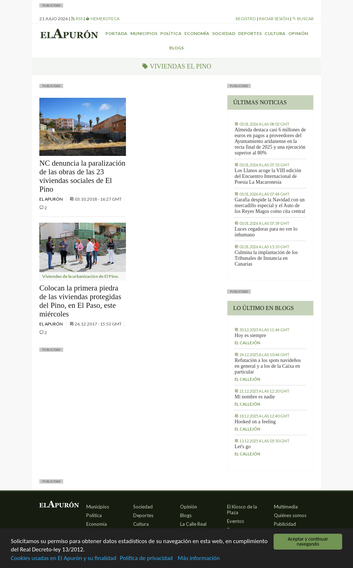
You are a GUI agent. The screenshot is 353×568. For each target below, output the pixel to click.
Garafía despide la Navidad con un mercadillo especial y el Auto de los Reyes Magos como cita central (270, 205)
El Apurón (51, 199)
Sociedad (223, 33)
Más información (198, 558)
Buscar (303, 18)
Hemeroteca (102, 18)
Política (171, 33)
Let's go (242, 446)
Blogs (176, 48)
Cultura (275, 33)
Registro (246, 18)
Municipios (143, 33)
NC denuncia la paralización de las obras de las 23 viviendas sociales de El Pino (82, 176)
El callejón (247, 342)
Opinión (298, 33)
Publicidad (285, 524)
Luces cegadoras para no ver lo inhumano (266, 231)
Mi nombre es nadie (255, 396)
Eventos (235, 521)
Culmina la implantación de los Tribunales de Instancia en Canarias (266, 258)
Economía (196, 33)
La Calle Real (193, 524)
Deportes (250, 33)
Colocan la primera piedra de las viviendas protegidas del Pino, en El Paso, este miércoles (80, 301)
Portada (116, 33)
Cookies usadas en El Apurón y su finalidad (63, 558)
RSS (77, 18)
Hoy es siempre (250, 335)
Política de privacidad (146, 558)
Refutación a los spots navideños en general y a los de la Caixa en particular (268, 366)
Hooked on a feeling (255, 421)
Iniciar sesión (274, 18)
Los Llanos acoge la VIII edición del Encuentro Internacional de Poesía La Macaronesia (268, 176)
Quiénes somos (290, 515)
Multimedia (286, 507)
